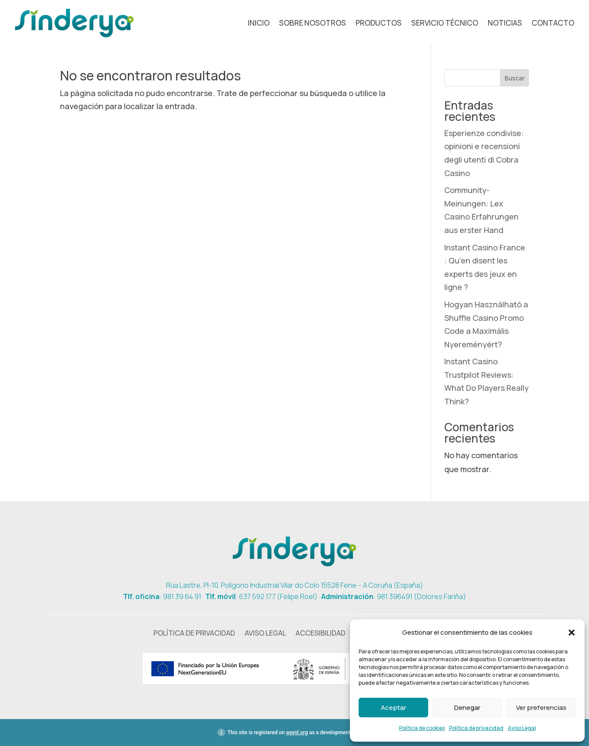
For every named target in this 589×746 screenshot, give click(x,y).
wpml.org (297, 732)
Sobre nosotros (312, 24)
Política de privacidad (476, 728)
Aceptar (393, 707)
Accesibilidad (321, 634)
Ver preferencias (541, 707)
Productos (379, 24)
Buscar (515, 78)
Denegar (467, 707)
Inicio (259, 24)
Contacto (553, 24)
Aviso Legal (522, 728)
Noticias (505, 24)
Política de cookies (422, 728)
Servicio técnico (444, 24)
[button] (571, 632)
